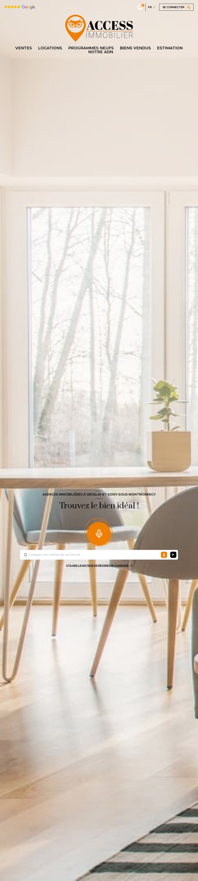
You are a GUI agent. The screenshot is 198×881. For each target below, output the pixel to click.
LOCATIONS (50, 48)
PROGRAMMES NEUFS (91, 48)
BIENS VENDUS (135, 48)
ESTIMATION (170, 48)
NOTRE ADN (100, 52)
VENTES (23, 48)
